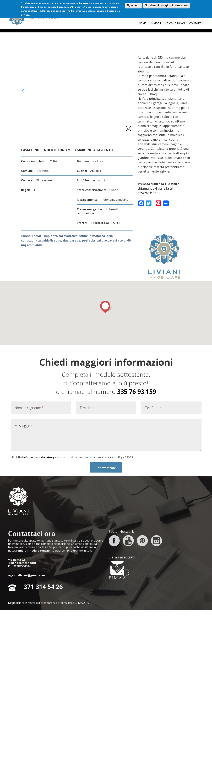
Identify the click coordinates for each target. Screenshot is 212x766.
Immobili (156, 23)
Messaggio (24, 581)
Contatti (195, 23)
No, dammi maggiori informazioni (166, 5)
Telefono (153, 563)
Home (142, 23)
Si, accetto (133, 5)
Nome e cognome (29, 563)
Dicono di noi (176, 23)
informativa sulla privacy (39, 612)
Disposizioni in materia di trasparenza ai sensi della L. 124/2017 (48, 758)
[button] (106, 462)
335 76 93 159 (136, 547)
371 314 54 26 (43, 742)
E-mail (86, 563)
